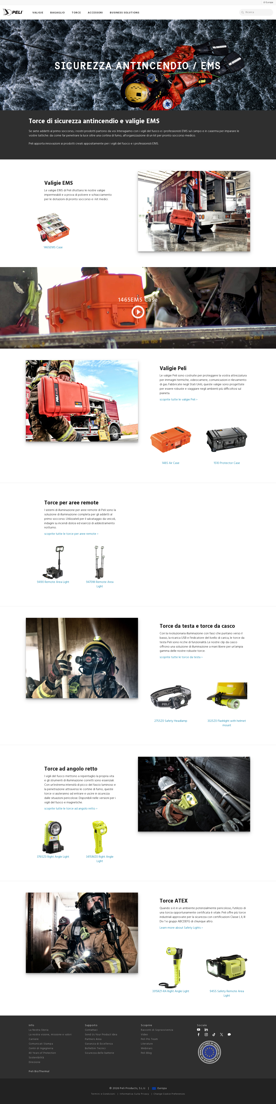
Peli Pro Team (149, 1039)
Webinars (146, 1048)
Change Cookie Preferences (169, 1094)
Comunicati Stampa (41, 1044)
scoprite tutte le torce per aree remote (71, 533)
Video (144, 1035)
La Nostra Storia (38, 1030)
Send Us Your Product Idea (101, 1035)
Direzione (34, 1062)
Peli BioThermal (39, 1071)
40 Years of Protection (42, 1053)
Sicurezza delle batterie (99, 1053)
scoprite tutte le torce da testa (181, 657)
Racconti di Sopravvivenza (157, 1030)
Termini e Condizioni (103, 1094)
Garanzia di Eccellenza (99, 1044)
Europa (159, 1088)
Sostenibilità (36, 1058)
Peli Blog (146, 1053)
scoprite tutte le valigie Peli (178, 399)
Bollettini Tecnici (95, 1048)
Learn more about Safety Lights (181, 927)
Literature (147, 1044)
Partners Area (93, 1039)
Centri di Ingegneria (41, 1048)
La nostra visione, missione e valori (50, 1035)
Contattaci (91, 1030)
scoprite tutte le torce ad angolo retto (70, 808)
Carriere (34, 1039)
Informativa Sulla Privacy (134, 1094)
